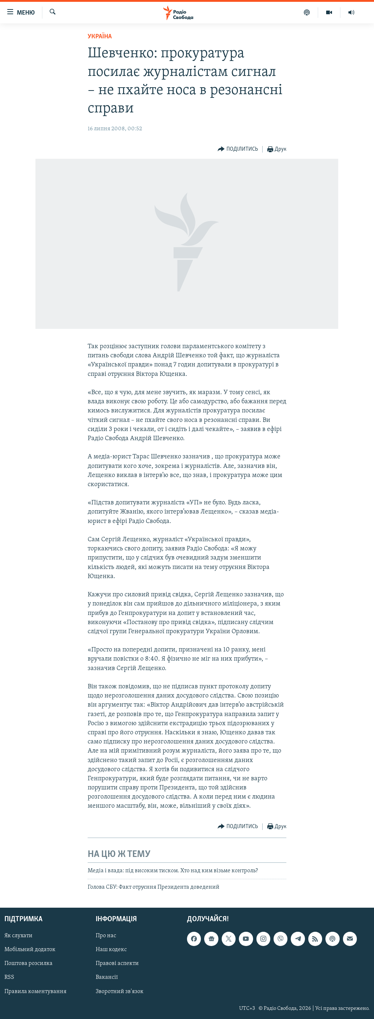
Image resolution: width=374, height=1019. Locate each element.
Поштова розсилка (28, 964)
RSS (9, 978)
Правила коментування (35, 992)
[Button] (238, 149)
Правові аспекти (117, 964)
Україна (100, 36)
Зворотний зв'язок (120, 992)
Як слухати (18, 936)
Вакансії (107, 978)
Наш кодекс (111, 950)
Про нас (106, 936)
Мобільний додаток (30, 950)
